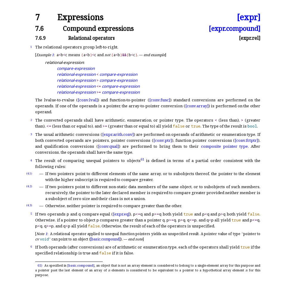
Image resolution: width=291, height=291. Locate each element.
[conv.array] (196, 105)
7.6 (39, 28)
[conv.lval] (88, 100)
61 (142, 159)
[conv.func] (159, 100)
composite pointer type (224, 146)
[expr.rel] (249, 38)
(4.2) (29, 186)
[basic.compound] (105, 239)
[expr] (248, 17)
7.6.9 (40, 38)
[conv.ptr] (162, 140)
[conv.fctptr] (246, 140)
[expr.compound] (234, 28)
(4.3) (29, 205)
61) (40, 265)
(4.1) (29, 173)
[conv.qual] (108, 146)
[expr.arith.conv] (118, 134)
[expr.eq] (121, 214)
